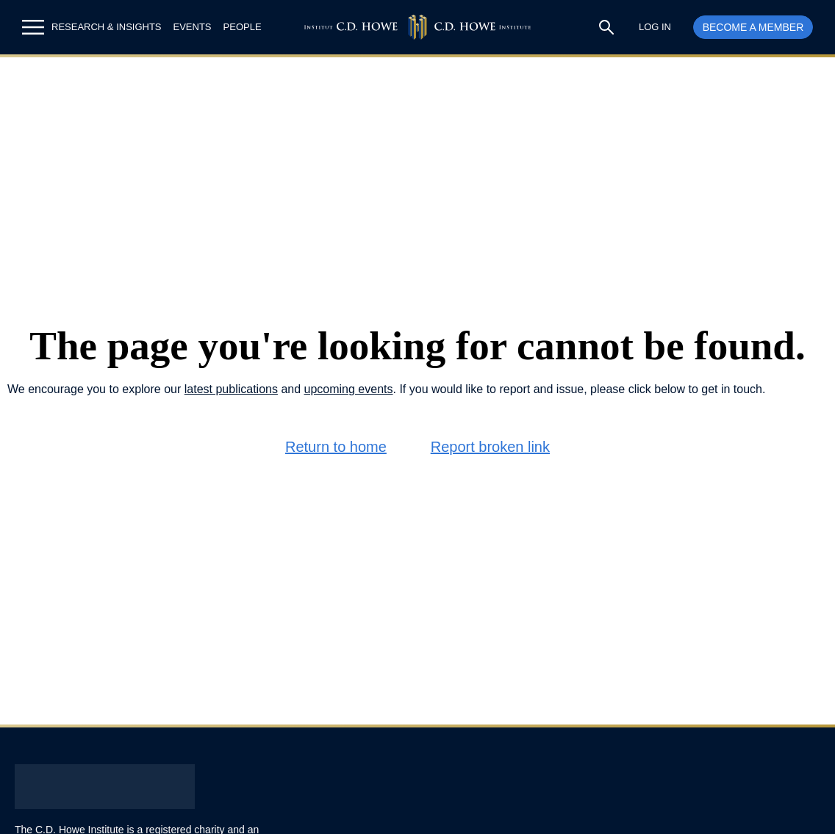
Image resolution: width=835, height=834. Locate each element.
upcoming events (348, 389)
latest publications (231, 389)
